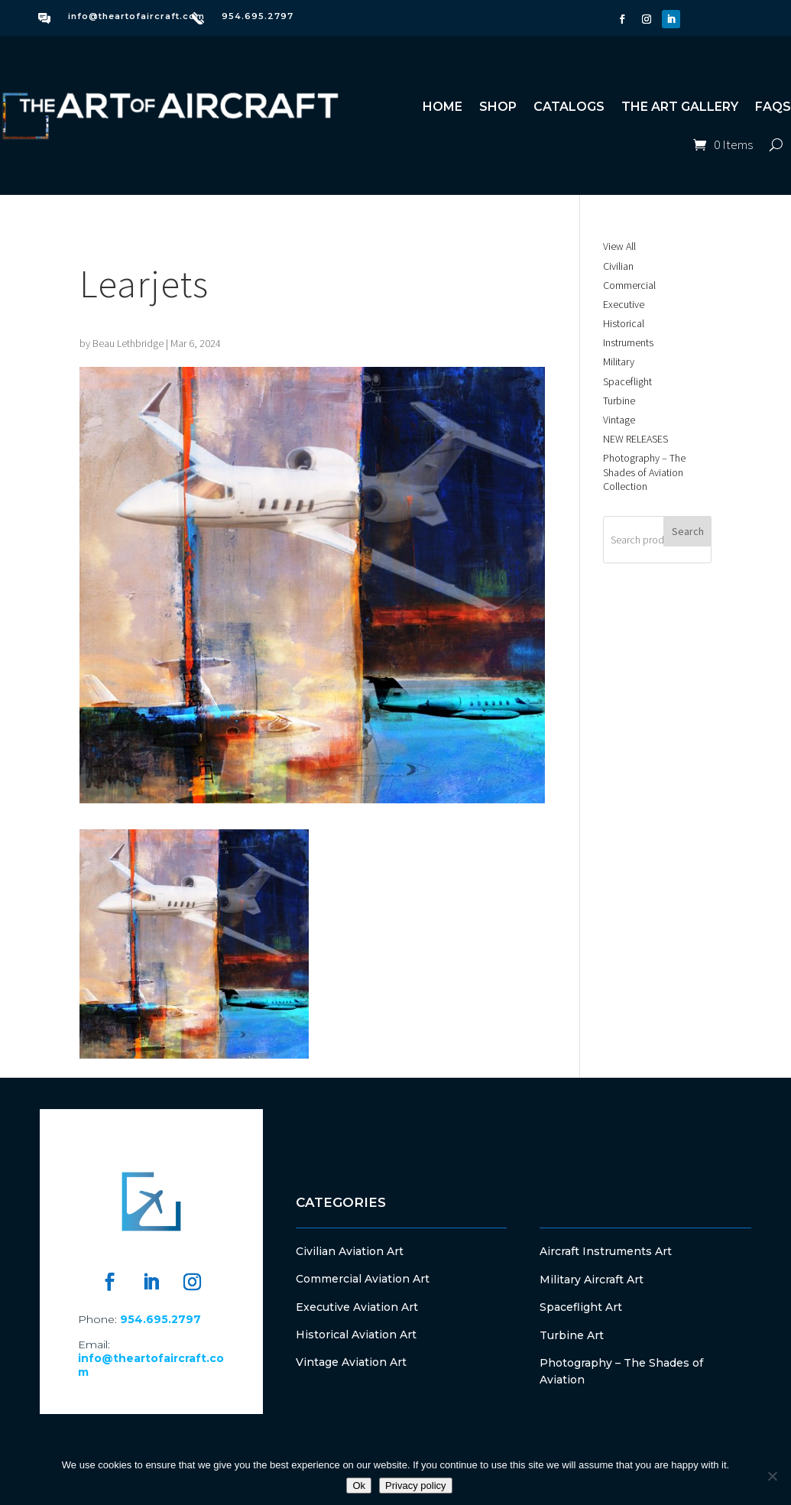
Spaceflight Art (581, 1307)
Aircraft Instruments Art (606, 1251)
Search (688, 531)
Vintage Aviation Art (351, 1362)
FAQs (773, 106)
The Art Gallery (679, 106)
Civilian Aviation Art (350, 1251)
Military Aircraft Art (591, 1279)
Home (442, 106)
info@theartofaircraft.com (136, 16)
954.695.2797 (257, 16)
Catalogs (569, 106)
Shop (498, 106)
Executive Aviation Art (357, 1307)
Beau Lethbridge (128, 343)
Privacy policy (415, 1485)
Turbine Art (572, 1335)
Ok (358, 1485)
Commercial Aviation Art (363, 1279)
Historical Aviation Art (356, 1334)
